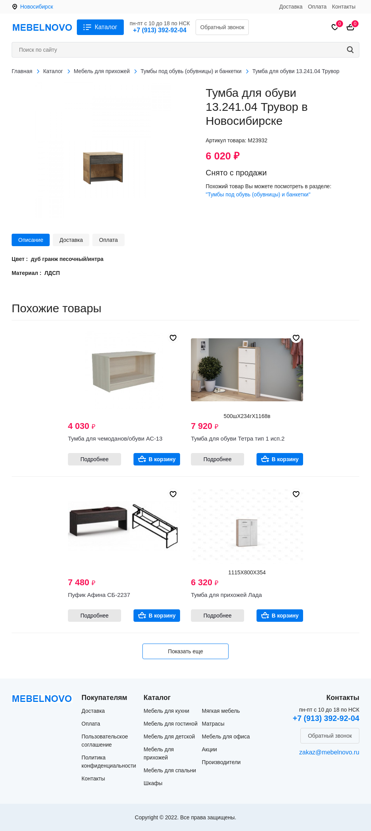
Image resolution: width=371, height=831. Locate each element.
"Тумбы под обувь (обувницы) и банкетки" (258, 194)
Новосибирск (36, 6)
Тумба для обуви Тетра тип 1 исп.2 (237, 438)
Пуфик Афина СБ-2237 (99, 594)
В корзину (162, 459)
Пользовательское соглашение (104, 740)
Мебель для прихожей (159, 753)
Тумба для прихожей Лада (226, 594)
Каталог (106, 27)
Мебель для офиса (226, 736)
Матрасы (213, 724)
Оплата (317, 6)
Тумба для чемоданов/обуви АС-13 (115, 438)
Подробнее (94, 459)
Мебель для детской (169, 736)
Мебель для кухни (166, 711)
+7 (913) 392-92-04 (159, 30)
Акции (209, 749)
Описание (30, 240)
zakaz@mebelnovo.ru (329, 752)
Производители (221, 762)
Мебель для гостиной (171, 724)
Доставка (290, 6)
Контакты (343, 6)
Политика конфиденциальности (108, 761)
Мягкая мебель (221, 711)
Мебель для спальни (170, 770)
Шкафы (153, 783)
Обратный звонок (222, 27)
